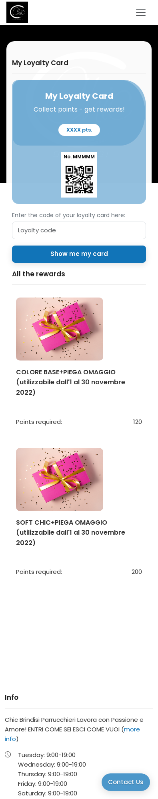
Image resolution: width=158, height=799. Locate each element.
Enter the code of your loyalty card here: (68, 215)
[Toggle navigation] (141, 12)
